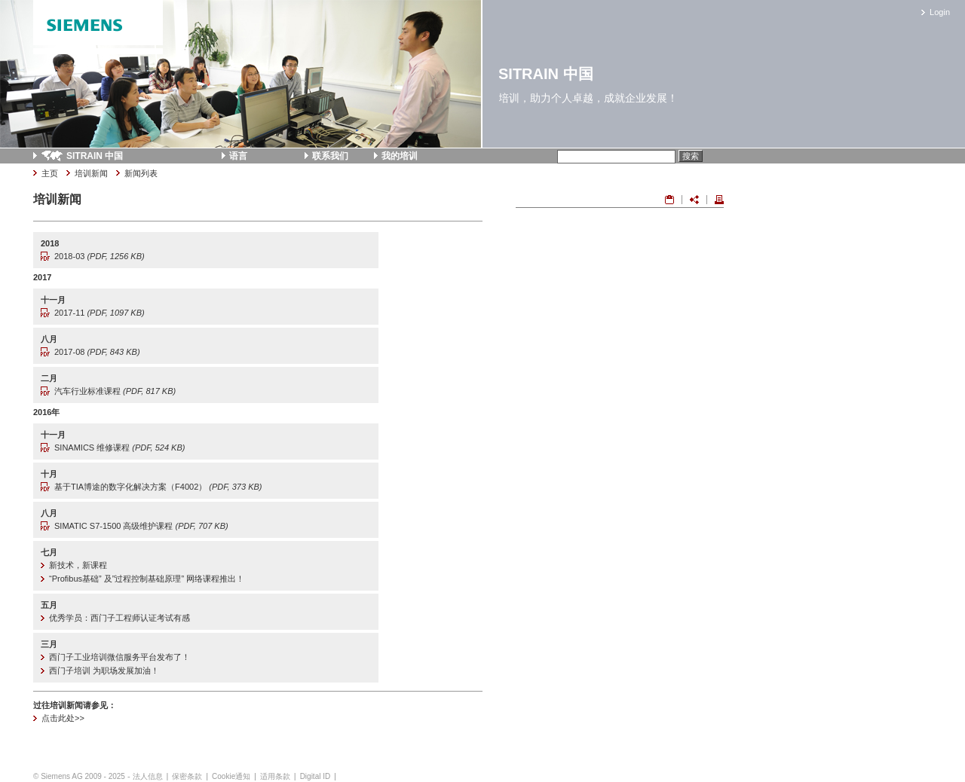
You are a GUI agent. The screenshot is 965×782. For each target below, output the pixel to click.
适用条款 (275, 776)
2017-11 (99, 312)
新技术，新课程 (78, 565)
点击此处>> (62, 717)
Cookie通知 (231, 776)
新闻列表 (141, 173)
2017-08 (97, 351)
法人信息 (148, 776)
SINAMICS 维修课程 (119, 447)
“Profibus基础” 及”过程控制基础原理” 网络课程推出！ (146, 578)
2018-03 (99, 256)
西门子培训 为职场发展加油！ (104, 670)
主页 (49, 173)
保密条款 (187, 776)
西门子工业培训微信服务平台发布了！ (119, 656)
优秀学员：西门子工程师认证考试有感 (119, 617)
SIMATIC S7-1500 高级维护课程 (141, 525)
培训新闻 (91, 173)
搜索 (690, 155)
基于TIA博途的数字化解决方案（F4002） (158, 486)
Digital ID (315, 776)
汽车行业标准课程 (115, 391)
